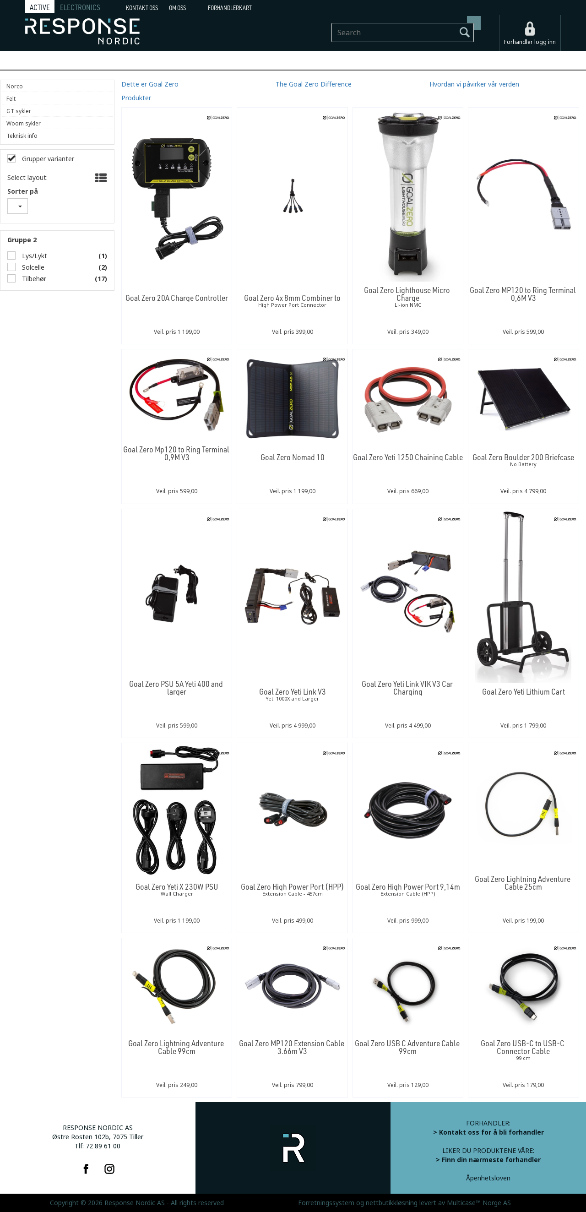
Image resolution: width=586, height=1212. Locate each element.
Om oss (177, 7)
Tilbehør (33, 278)
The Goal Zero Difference (314, 84)
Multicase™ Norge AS (479, 1202)
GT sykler (18, 111)
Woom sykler (23, 123)
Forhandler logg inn (530, 42)
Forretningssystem (326, 1202)
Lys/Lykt (33, 256)
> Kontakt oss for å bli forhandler (488, 1132)
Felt (11, 99)
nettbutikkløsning (392, 1202)
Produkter (136, 98)
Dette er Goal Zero (150, 84)
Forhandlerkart (230, 7)
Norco (14, 86)
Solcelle (32, 267)
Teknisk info (22, 136)
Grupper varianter (47, 158)
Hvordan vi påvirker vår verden (474, 84)
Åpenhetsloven (488, 1178)
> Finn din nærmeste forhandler (488, 1159)
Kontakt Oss (142, 7)
